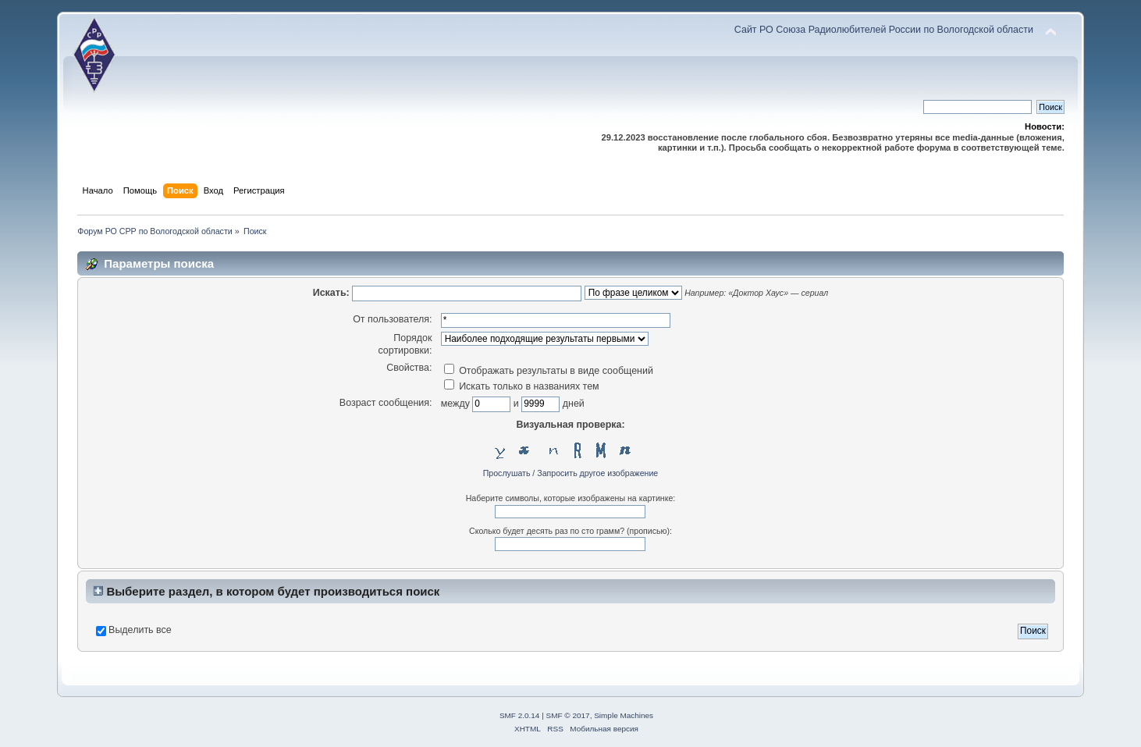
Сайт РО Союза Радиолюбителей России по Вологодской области (883, 29)
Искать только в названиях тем (521, 386)
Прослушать (507, 473)
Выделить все (140, 629)
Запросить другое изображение (597, 473)
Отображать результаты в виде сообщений (548, 370)
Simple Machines (623, 715)
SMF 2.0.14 (519, 715)
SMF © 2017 (568, 715)
